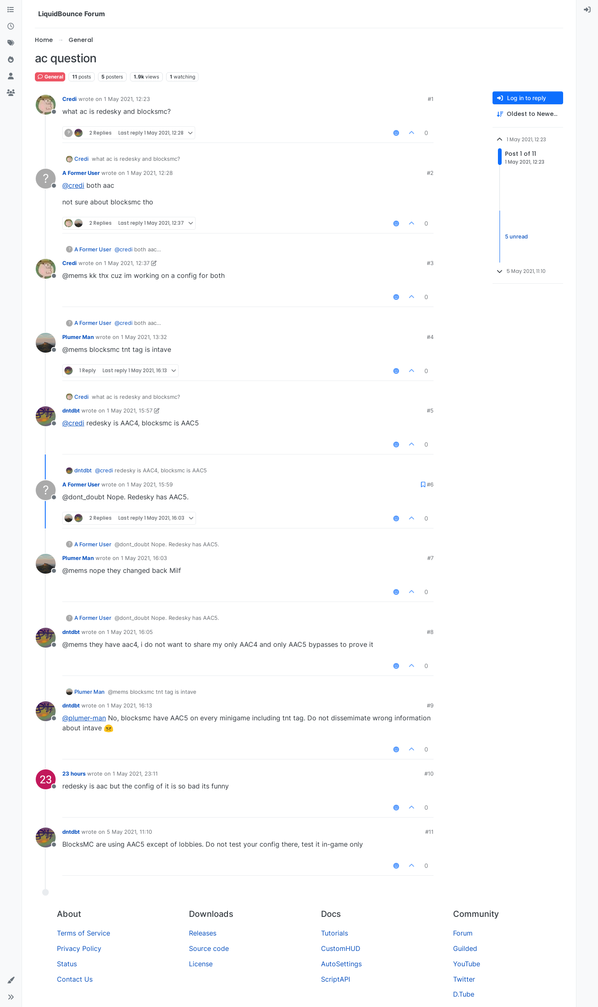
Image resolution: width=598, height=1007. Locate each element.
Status (67, 964)
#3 (430, 263)
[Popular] (10, 59)
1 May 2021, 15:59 (150, 484)
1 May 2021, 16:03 (144, 558)
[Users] (10, 76)
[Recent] (10, 26)
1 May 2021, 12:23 (127, 99)
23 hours (74, 773)
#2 (430, 172)
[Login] (587, 10)
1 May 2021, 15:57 (129, 410)
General (50, 77)
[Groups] (10, 93)
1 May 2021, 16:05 (130, 632)
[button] (10, 980)
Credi (69, 99)
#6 (430, 484)
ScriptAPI (335, 979)
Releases (202, 933)
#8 (430, 632)
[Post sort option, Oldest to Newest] (528, 114)
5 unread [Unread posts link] (516, 236)
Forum (463, 933)
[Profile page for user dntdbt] (46, 416)
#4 (430, 337)
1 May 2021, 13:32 (144, 337)
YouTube (466, 964)
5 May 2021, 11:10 (129, 831)
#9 (430, 705)
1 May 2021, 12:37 (127, 263)
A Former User (81, 172)
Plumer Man (78, 337)
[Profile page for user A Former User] (46, 179)
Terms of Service (83, 933)
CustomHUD (340, 948)
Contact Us (75, 979)
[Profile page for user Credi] (46, 105)
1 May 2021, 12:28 (150, 172)
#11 (429, 831)
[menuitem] (587, 10)
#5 (430, 410)
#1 (431, 99)
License (201, 964)
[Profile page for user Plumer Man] (46, 343)
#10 (429, 773)
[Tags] (10, 43)
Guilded (465, 948)
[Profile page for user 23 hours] (46, 779)
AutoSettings (341, 964)
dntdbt (71, 410)
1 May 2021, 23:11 (135, 773)
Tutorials (334, 933)
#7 (430, 558)
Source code (209, 948)
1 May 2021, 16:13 (129, 705)
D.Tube (463, 994)
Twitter (464, 979)
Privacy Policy (79, 948)
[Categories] (10, 10)
